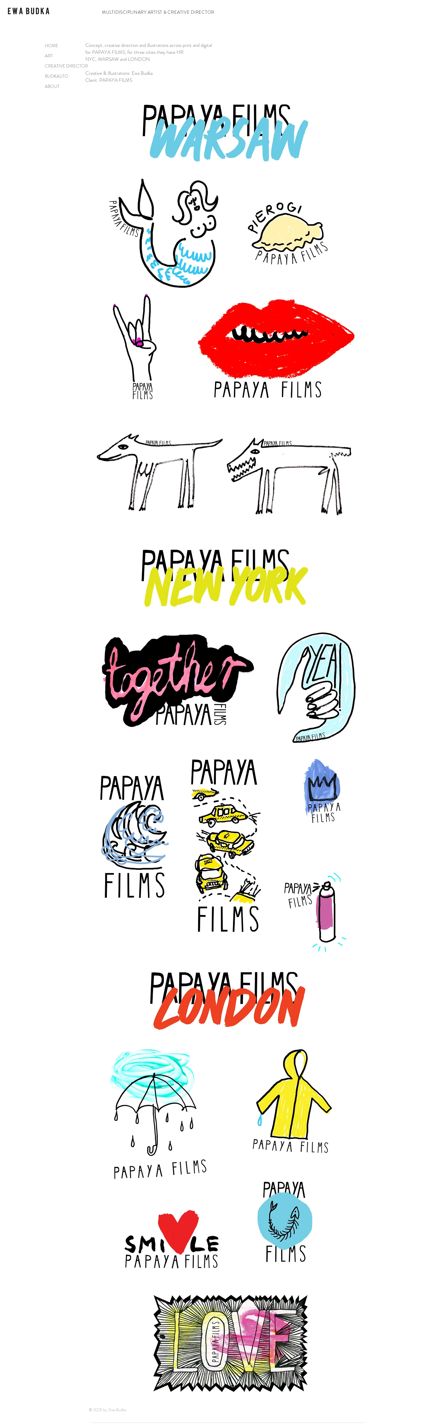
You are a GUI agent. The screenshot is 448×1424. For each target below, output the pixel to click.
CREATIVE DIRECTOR (63, 66)
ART (49, 56)
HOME (51, 45)
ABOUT (52, 86)
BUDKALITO (56, 76)
